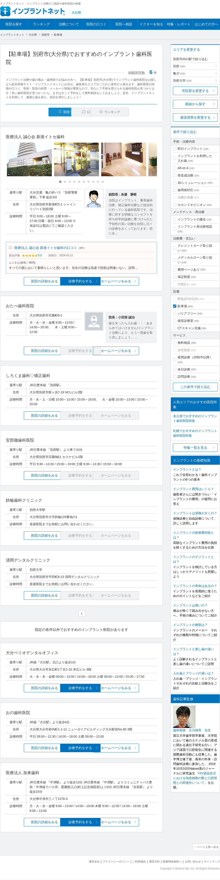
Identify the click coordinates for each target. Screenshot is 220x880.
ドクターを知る (151, 24)
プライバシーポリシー (108, 862)
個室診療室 (185, 320)
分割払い (184, 284)
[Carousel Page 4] (74, 182)
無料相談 (184, 342)
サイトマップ (211, 862)
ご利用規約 (133, 862)
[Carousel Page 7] (88, 182)
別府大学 (182, 80)
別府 (179, 66)
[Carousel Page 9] (98, 182)
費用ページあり (189, 269)
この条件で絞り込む (195, 387)
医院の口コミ (96, 24)
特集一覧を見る (195, 447)
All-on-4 (183, 168)
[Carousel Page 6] (84, 182)
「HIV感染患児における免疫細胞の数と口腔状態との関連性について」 (195, 777)
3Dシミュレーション (192, 183)
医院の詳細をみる (31, 282)
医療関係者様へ (168, 862)
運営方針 (150, 862)
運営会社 (85, 862)
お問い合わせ (191, 862)
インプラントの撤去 (192, 219)
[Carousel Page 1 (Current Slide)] (60, 182)
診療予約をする (81, 282)
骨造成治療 (185, 175)
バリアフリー (187, 313)
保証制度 (184, 277)
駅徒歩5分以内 (188, 299)
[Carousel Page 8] (93, 182)
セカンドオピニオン (192, 205)
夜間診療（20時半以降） (195, 357)
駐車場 (182, 306)
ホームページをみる (132, 282)
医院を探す (13, 24)
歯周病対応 (185, 190)
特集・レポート (179, 24)
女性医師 (184, 350)
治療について (69, 24)
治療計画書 (185, 197)
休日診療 (184, 369)
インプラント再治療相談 (195, 226)
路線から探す (195, 104)
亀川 (179, 73)
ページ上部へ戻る (207, 848)
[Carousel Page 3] (69, 182)
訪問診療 (184, 376)
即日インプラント (190, 148)
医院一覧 (37, 112)
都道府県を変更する (195, 117)
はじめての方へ (206, 24)
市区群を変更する (195, 91)
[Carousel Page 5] (79, 182)
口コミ (84, 112)
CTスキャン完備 (189, 328)
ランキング (41, 24)
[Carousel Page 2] (65, 182)
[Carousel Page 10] (102, 182)
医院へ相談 (123, 24)
